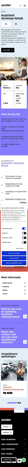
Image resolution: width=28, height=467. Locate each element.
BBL (16, 24)
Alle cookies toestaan (14, 253)
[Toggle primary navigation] (25, 5)
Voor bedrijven (8, 449)
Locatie (14, 294)
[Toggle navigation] (25, 439)
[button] (9, 266)
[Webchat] (23, 460)
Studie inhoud (14, 283)
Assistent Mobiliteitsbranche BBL (13, 388)
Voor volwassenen (9, 444)
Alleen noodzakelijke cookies (14, 263)
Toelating (14, 286)
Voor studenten (8, 439)
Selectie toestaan (14, 258)
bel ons (5, 427)
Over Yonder (6, 454)
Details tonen (19, 248)
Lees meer (6, 50)
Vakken (14, 290)
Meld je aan (8, 460)
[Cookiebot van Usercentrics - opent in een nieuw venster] (20, 203)
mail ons (6, 432)
